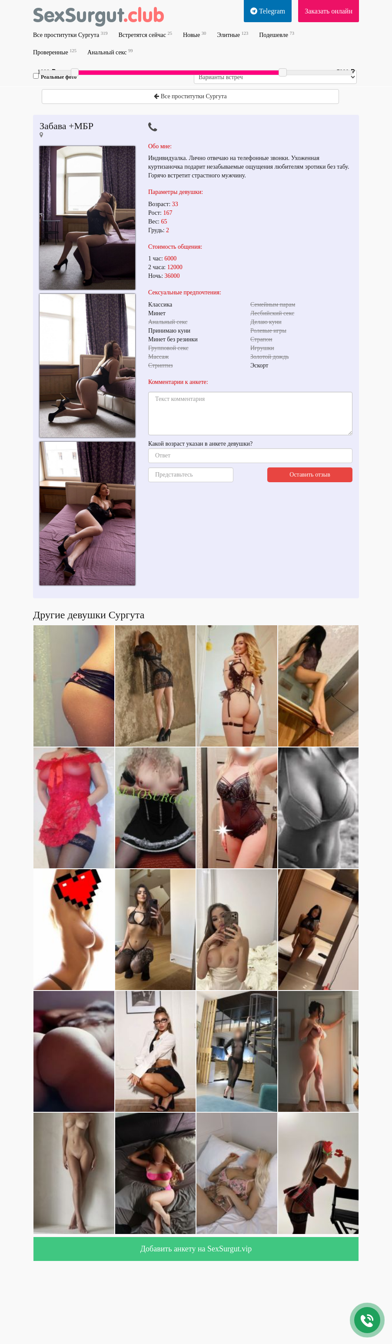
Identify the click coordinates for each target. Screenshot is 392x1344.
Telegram (267, 11)
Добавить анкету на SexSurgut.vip (196, 1248)
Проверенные (54, 52)
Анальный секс (110, 52)
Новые (194, 34)
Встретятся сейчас (145, 34)
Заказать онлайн (328, 11)
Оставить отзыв (309, 474)
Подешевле (276, 34)
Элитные (232, 34)
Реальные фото (54, 76)
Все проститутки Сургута (70, 34)
